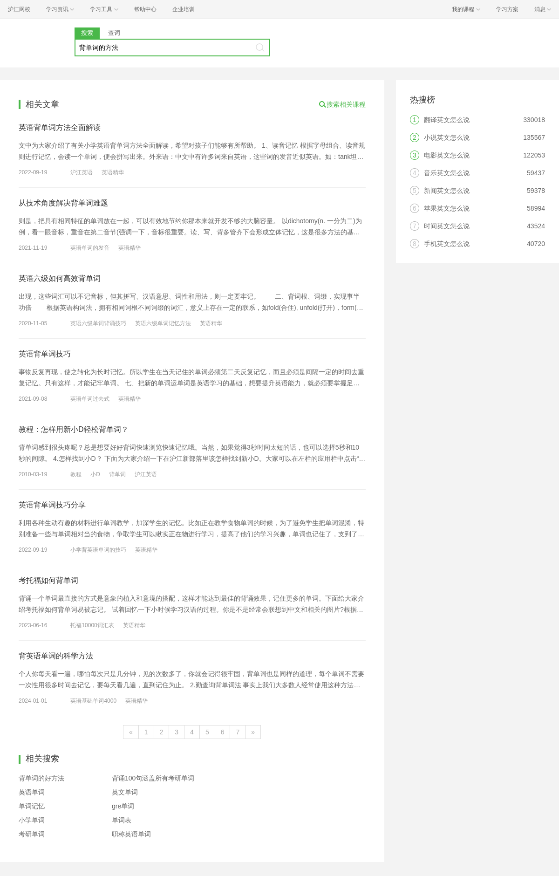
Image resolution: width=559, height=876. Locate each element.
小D (95, 474)
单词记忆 (32, 806)
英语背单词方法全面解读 (60, 127)
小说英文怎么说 (447, 137)
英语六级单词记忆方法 (163, 323)
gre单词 (123, 806)
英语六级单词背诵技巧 (98, 323)
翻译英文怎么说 (447, 119)
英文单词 (125, 792)
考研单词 (32, 834)
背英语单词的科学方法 (56, 656)
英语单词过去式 (89, 399)
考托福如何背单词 (48, 580)
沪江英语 (81, 172)
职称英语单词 (131, 834)
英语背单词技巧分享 (52, 505)
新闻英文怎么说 (447, 190)
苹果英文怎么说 (447, 208)
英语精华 (113, 172)
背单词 (117, 474)
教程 (76, 474)
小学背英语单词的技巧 (98, 550)
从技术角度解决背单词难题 (63, 203)
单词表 (121, 820)
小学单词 (32, 820)
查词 (114, 32)
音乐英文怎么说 (447, 173)
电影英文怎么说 (447, 155)
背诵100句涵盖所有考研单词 (153, 778)
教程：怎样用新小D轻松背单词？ (74, 429)
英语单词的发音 (89, 248)
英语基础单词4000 (93, 701)
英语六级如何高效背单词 (60, 278)
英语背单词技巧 (45, 354)
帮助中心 (145, 9)
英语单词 (32, 792)
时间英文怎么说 (447, 226)
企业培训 (183, 9)
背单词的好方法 (41, 778)
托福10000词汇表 (92, 625)
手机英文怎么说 (447, 243)
